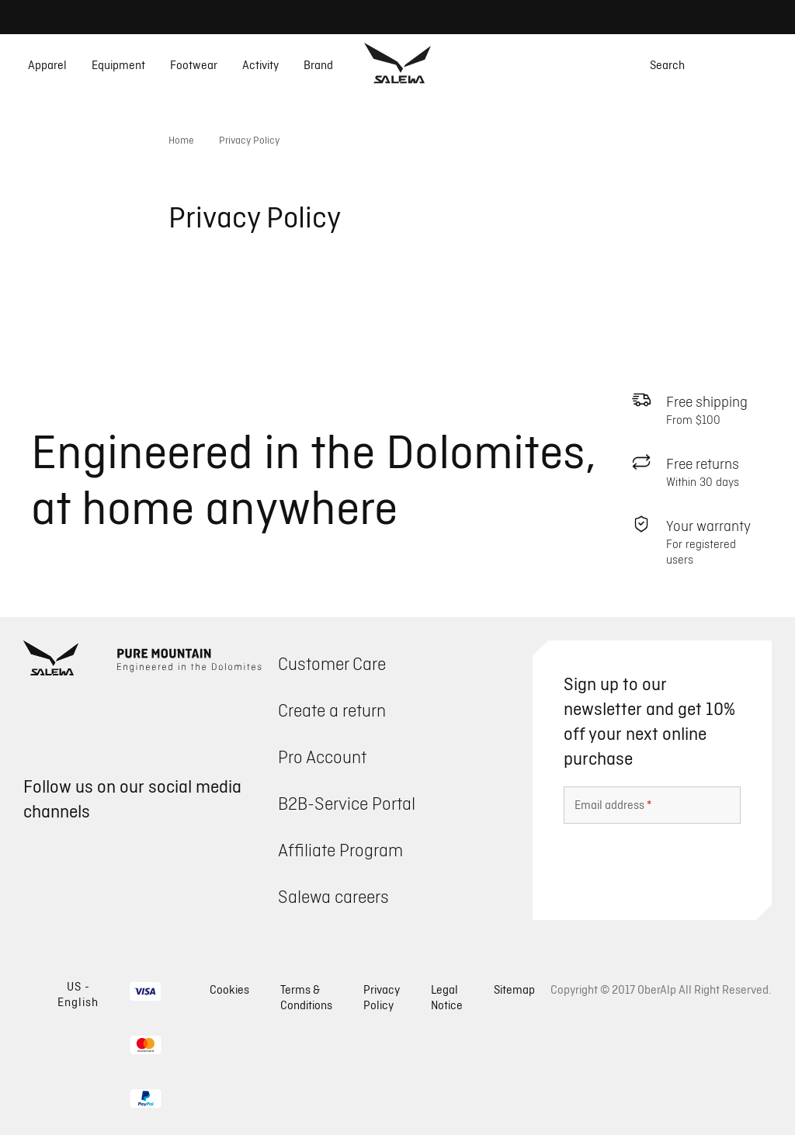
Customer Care (332, 663)
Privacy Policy (381, 997)
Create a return (332, 710)
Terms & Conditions (306, 997)
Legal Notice (447, 997)
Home (181, 140)
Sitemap (514, 989)
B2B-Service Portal (346, 803)
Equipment (118, 65)
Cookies (229, 989)
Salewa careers (333, 896)
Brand (318, 65)
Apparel (47, 65)
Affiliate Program (340, 850)
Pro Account (322, 757)
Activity (260, 65)
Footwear (193, 65)
